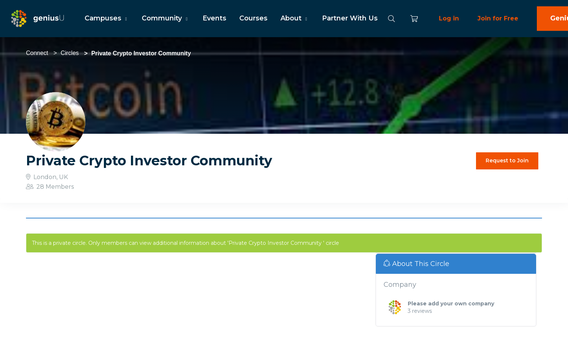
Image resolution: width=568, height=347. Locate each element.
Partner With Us (350, 18)
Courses (253, 18)
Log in (449, 18)
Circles (69, 53)
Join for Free (497, 18)
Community (165, 18)
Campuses (107, 18)
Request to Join (507, 160)
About (294, 18)
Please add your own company (451, 303)
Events (214, 18)
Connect (37, 53)
